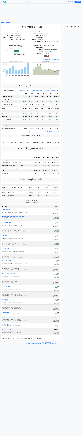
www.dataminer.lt (48, 51)
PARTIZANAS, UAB (6, 222)
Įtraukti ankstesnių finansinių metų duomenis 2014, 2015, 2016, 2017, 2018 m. (43, 131)
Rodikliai (28, 1)
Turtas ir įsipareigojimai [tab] (52, 90)
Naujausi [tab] (7, 154)
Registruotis (78, 1)
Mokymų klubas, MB (7, 324)
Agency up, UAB (6, 286)
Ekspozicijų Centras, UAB (8, 242)
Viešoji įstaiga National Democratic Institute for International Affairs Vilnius (20, 255)
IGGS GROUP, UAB (6, 293)
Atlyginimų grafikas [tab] (52, 154)
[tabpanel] (31, 112)
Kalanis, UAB (5, 306)
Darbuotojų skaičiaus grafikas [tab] (34, 154)
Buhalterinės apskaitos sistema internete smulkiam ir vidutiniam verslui (41, 343)
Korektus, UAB (5, 229)
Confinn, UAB (5, 248)
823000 (16, 53)
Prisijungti (72, 1)
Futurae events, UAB (7, 312)
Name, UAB (5, 267)
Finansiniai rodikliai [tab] (23, 90)
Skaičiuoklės (21, 1)
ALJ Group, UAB (6, 317)
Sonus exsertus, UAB (7, 209)
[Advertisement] (30, 79)
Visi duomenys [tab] (18, 154)
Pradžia (2, 22)
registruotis (75, 28)
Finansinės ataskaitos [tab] (9, 90)
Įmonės (14, 1)
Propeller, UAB (5, 235)
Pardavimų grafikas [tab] (37, 90)
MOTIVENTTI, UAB (6, 260)
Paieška (32, 1)
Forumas (9, 1)
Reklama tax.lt (48, 342)
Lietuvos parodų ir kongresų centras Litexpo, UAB (14, 216)
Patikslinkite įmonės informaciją (51, 59)
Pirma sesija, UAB (6, 329)
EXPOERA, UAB (5, 280)
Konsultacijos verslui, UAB (8, 273)
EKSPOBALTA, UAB (6, 299)
